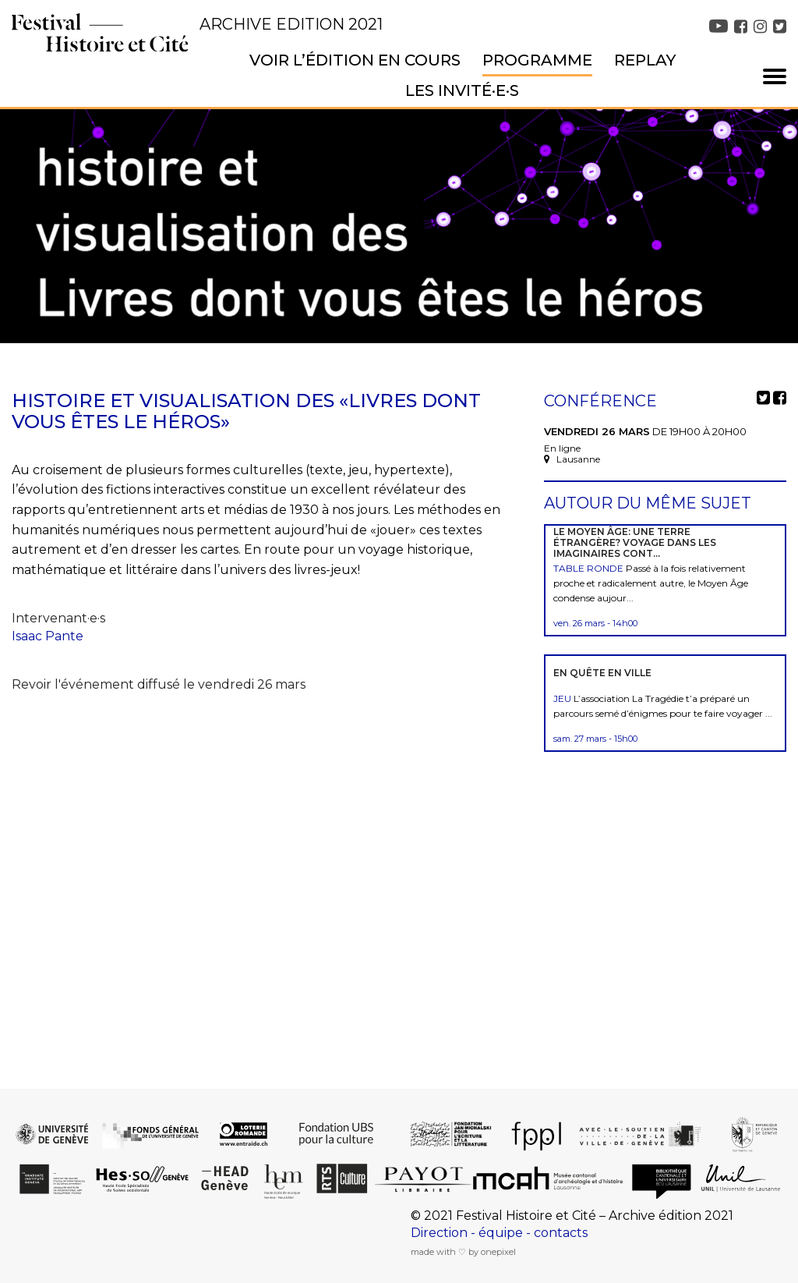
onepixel (498, 1251)
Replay (645, 60)
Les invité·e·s (462, 90)
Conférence (600, 401)
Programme (537, 60)
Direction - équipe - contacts (499, 1232)
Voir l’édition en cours (355, 60)
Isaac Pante (47, 636)
